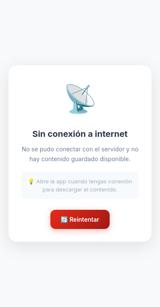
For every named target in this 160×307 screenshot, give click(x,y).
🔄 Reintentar (80, 219)
